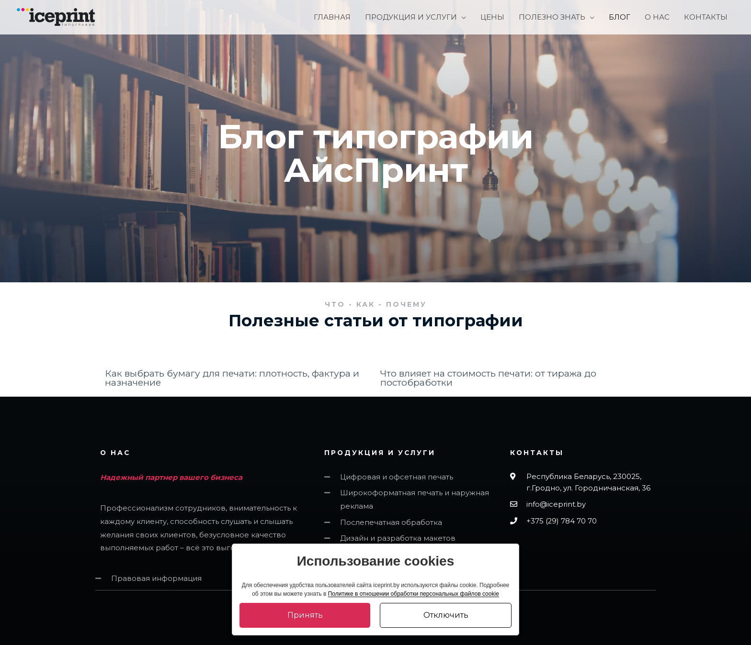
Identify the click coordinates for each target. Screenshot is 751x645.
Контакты (537, 452)
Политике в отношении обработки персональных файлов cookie (413, 593)
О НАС (115, 452)
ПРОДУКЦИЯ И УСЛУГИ (380, 452)
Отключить (445, 615)
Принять (305, 615)
